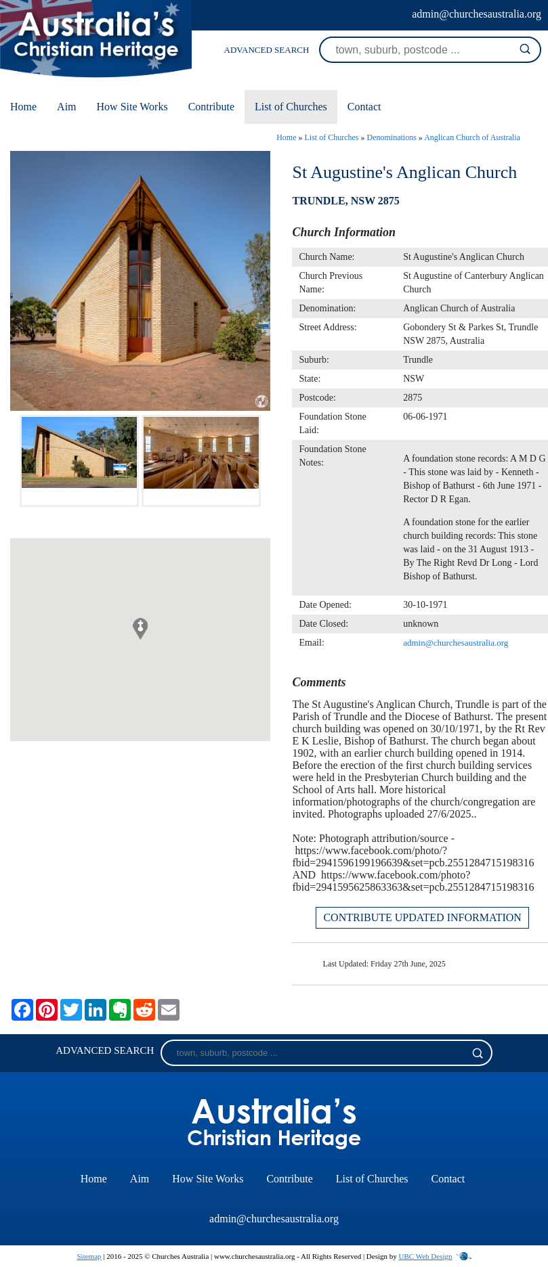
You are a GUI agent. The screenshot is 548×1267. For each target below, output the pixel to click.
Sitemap (89, 1256)
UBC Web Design (425, 1256)
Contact (364, 106)
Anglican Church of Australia (472, 137)
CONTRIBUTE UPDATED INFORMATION (422, 917)
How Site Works (132, 106)
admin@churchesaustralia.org (476, 14)
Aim (66, 106)
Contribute (211, 106)
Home (23, 106)
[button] (140, 629)
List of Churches (291, 106)
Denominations (392, 137)
